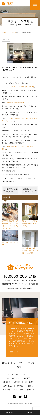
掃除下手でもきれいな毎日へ (11, 190)
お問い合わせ (7, 386)
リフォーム (18, 363)
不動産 (18, 367)
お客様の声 (31, 390)
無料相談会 (6, 382)
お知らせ (30, 386)
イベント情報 (18, 390)
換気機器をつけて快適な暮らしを (28, 190)
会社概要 (27, 378)
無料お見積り (29, 382)
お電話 (10, 412)
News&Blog (6, 390)
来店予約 (20, 386)
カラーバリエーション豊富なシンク (18, 102)
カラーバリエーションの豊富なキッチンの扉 (20, 87)
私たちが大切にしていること (18, 374)
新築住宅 (5, 363)
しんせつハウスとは (13, 378)
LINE (30, 412)
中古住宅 (30, 363)
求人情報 (17, 382)
